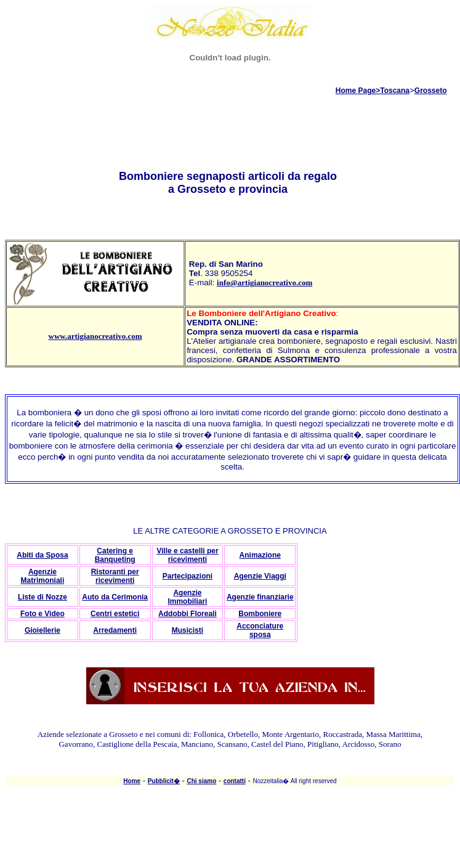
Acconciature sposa (259, 630)
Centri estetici (115, 613)
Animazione (260, 555)
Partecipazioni (187, 576)
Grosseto (430, 90)
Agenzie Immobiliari (187, 597)
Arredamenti (115, 630)
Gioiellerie (42, 630)
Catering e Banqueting (115, 555)
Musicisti (187, 630)
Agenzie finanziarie (260, 597)
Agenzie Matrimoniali (43, 576)
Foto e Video (42, 613)
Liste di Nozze (42, 597)
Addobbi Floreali (187, 613)
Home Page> (358, 90)
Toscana (395, 90)
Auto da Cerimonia (115, 597)
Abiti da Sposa (42, 555)
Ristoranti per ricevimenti (115, 576)
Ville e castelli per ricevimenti (187, 555)
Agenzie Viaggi (260, 576)
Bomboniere (259, 613)
